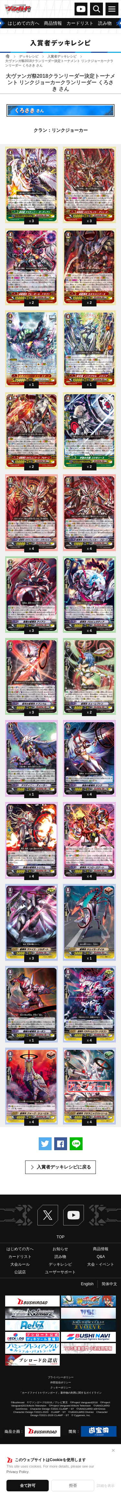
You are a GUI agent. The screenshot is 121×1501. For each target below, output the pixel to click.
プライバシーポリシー (61, 1377)
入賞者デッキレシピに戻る (64, 1166)
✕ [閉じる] (113, 1450)
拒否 (73, 1485)
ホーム (7, 56)
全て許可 (27, 1485)
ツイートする (45, 1143)
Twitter (47, 1215)
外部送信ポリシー (60, 1382)
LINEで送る (76, 1143)
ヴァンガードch (81, 9)
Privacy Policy (17, 1472)
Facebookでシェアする (60, 1143)
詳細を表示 (106, 1485)
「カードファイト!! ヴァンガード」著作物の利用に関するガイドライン (60, 1392)
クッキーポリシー (60, 1387)
